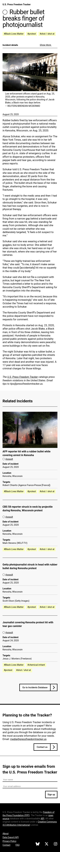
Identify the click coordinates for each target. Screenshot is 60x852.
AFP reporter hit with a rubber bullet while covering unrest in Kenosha (26, 453)
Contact (6, 845)
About (5, 833)
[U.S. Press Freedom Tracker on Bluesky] (38, 844)
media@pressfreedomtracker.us (28, 739)
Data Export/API (11, 837)
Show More (46, 45)
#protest (31, 33)
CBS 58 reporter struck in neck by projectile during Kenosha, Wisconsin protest (28, 508)
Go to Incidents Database (35, 687)
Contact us (42, 747)
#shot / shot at (47, 33)
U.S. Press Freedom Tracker (17, 4)
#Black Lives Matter (14, 33)
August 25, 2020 (11, 114)
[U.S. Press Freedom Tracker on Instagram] (55, 844)
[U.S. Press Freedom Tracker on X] (46, 844)
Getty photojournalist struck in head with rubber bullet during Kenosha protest (30, 566)
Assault (9, 459)
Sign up (51, 794)
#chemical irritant (36, 665)
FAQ (18, 845)
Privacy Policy (9, 841)
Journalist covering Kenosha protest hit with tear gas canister (28, 624)
